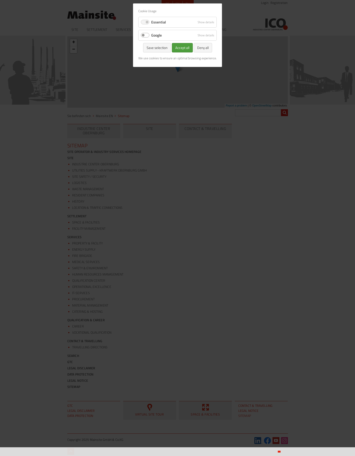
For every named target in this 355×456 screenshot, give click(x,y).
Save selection (157, 47)
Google (156, 35)
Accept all (182, 47)
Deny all (203, 47)
